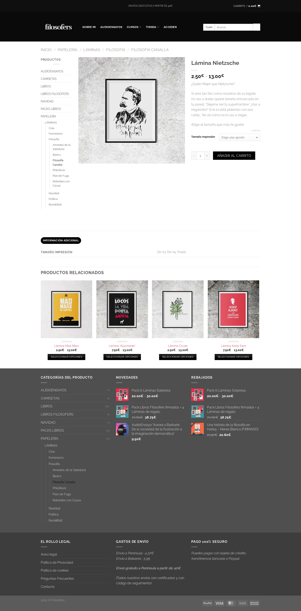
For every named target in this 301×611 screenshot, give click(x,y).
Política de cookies (55, 570)
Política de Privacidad (57, 562)
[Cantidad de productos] (200, 155)
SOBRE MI (89, 27)
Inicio (46, 50)
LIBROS (46, 86)
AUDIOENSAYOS (111, 27)
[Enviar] (256, 27)
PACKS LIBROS (51, 109)
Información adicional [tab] (61, 240)
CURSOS (134, 27)
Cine (51, 128)
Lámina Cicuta (177, 346)
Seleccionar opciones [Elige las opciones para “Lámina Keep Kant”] (233, 356)
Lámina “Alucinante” (122, 346)
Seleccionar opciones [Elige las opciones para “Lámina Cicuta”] (178, 356)
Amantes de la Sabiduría (61, 147)
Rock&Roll (55, 204)
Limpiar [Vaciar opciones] (255, 130)
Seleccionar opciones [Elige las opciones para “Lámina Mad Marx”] (66, 356)
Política (53, 198)
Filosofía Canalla (150, 50)
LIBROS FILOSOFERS (55, 94)
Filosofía (115, 50)
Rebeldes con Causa (61, 183)
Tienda (152, 27)
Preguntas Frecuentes (57, 579)
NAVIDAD (47, 101)
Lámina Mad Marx (66, 346)
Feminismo (56, 133)
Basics (57, 154)
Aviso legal (49, 554)
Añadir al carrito (234, 156)
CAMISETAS (48, 79)
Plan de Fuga (61, 175)
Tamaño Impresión (203, 136)
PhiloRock (59, 170)
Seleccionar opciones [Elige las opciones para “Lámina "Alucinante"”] (122, 356)
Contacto (48, 587)
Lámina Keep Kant (233, 346)
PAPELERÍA (67, 50)
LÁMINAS (91, 50)
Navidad (54, 193)
